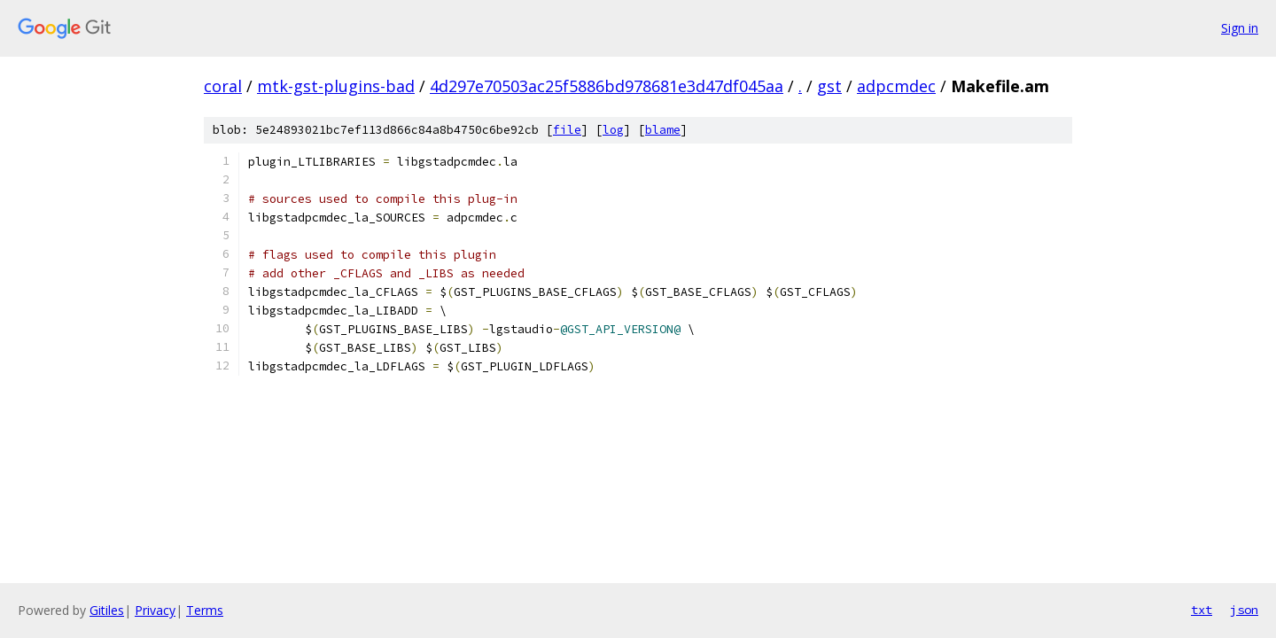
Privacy (155, 610)
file (567, 129)
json (1244, 610)
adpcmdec (896, 86)
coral (223, 86)
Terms (204, 610)
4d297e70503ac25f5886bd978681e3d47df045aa (606, 86)
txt (1201, 610)
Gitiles (106, 610)
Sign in (1239, 27)
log (613, 129)
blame (663, 129)
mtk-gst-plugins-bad (336, 86)
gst (829, 86)
